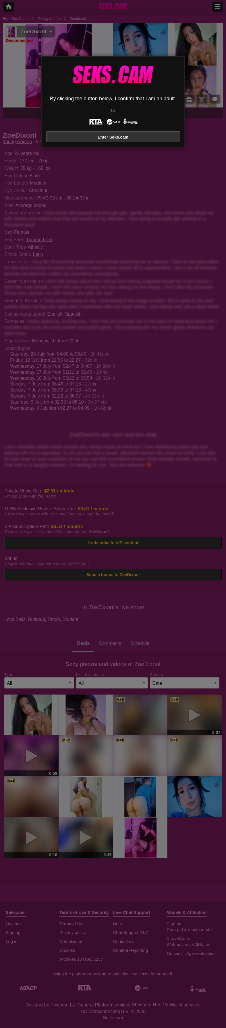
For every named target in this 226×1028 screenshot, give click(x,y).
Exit (113, 110)
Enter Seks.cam (113, 137)
